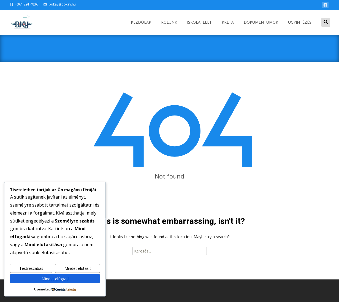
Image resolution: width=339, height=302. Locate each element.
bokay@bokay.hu (62, 4)
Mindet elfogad (55, 278)
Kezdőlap (141, 27)
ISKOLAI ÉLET (199, 27)
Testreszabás (31, 268)
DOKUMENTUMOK (261, 27)
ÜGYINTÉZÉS (300, 27)
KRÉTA (227, 27)
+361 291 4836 (26, 4)
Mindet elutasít (77, 268)
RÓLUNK (169, 27)
